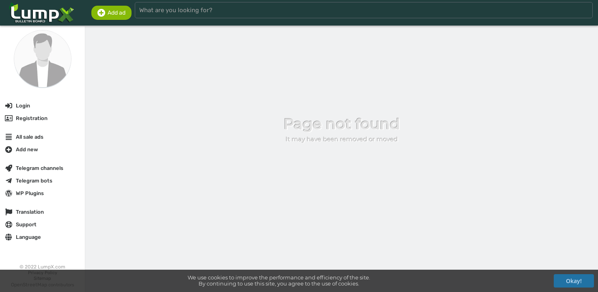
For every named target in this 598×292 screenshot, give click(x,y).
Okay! (574, 281)
